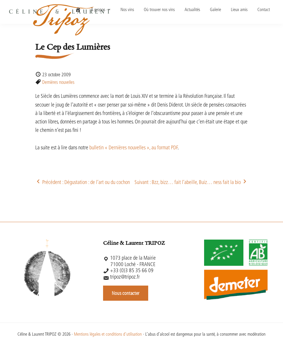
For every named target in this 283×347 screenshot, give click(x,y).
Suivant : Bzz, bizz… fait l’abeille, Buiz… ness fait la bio (191, 182)
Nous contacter (125, 293)
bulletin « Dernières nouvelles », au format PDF (133, 148)
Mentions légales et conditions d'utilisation (108, 334)
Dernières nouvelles (58, 82)
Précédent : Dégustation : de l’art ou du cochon (82, 182)
